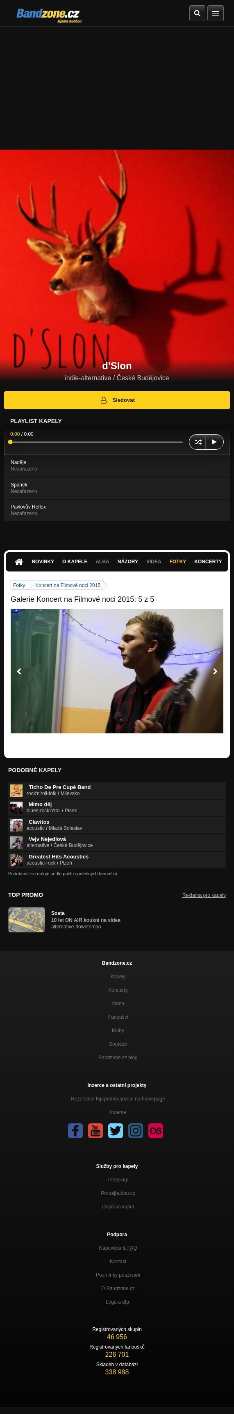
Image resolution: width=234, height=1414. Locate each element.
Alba (102, 562)
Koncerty (208, 562)
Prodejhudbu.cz (118, 1193)
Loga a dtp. (118, 1302)
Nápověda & (118, 1248)
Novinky (43, 562)
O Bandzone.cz (118, 1288)
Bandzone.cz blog (117, 1057)
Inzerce (118, 1112)
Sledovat (117, 400)
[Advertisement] (117, 88)
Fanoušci (118, 1017)
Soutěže (118, 1044)
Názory (128, 562)
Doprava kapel (118, 1207)
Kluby (118, 1030)
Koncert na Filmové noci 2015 (67, 585)
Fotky (178, 562)
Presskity (118, 1180)
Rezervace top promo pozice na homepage (118, 1099)
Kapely (118, 976)
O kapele (74, 562)
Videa (153, 562)
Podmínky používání (118, 1275)
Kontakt (118, 1261)
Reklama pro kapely (204, 895)
